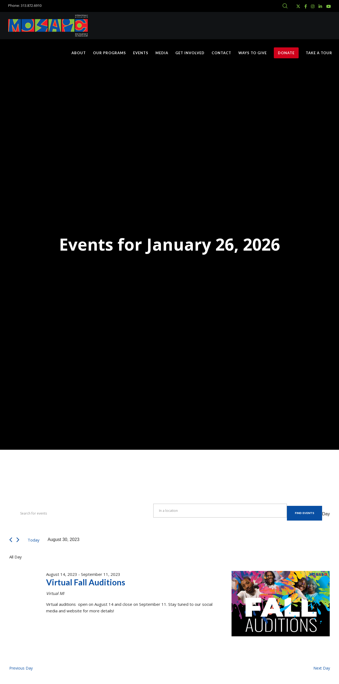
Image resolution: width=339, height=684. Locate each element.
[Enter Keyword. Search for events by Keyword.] (81, 513)
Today (34, 540)
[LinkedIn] (320, 6)
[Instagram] (312, 6)
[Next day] (17, 539)
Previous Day (21, 668)
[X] (298, 6)
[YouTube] (328, 6)
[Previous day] (10, 539)
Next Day (321, 668)
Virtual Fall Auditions (85, 582)
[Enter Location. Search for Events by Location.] (220, 511)
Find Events (304, 513)
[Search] (285, 6)
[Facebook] (305, 6)
